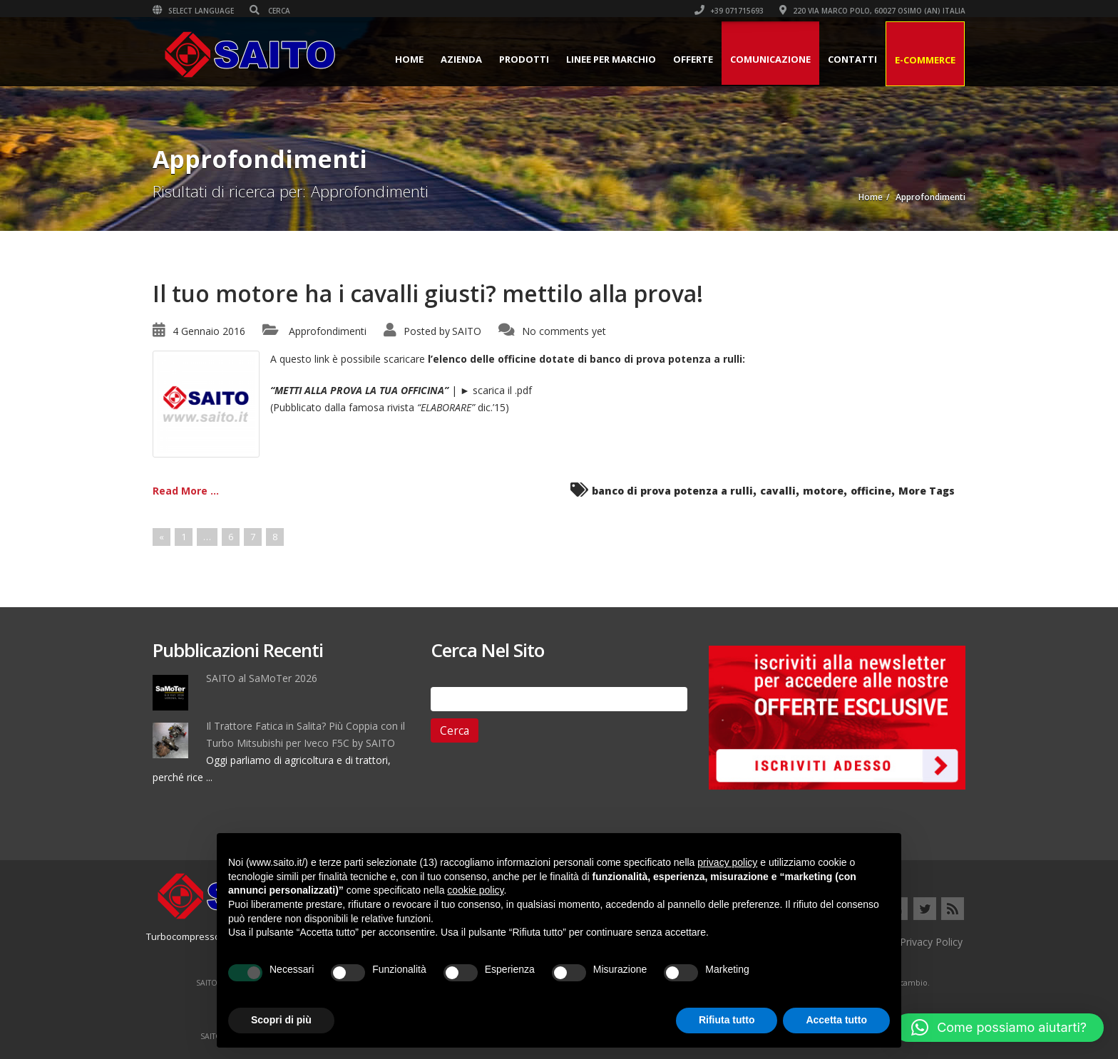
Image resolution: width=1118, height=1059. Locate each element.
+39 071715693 (729, 11)
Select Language (193, 11)
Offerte (693, 59)
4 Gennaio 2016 (209, 331)
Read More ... (186, 490)
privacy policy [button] (727, 862)
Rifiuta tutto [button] (727, 1020)
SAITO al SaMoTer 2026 (261, 678)
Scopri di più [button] (281, 1020)
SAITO (466, 331)
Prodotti (524, 59)
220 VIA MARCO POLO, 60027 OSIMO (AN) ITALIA (872, 11)
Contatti (852, 59)
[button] (999, 1027)
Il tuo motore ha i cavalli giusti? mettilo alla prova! (428, 293)
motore (823, 490)
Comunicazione (770, 59)
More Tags (926, 490)
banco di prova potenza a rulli (672, 490)
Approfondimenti (327, 331)
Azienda (461, 59)
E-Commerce (925, 59)
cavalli (778, 490)
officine (871, 490)
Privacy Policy (931, 942)
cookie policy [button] (475, 890)
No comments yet (564, 331)
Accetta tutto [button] (836, 1020)
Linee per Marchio (611, 59)
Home (409, 59)
